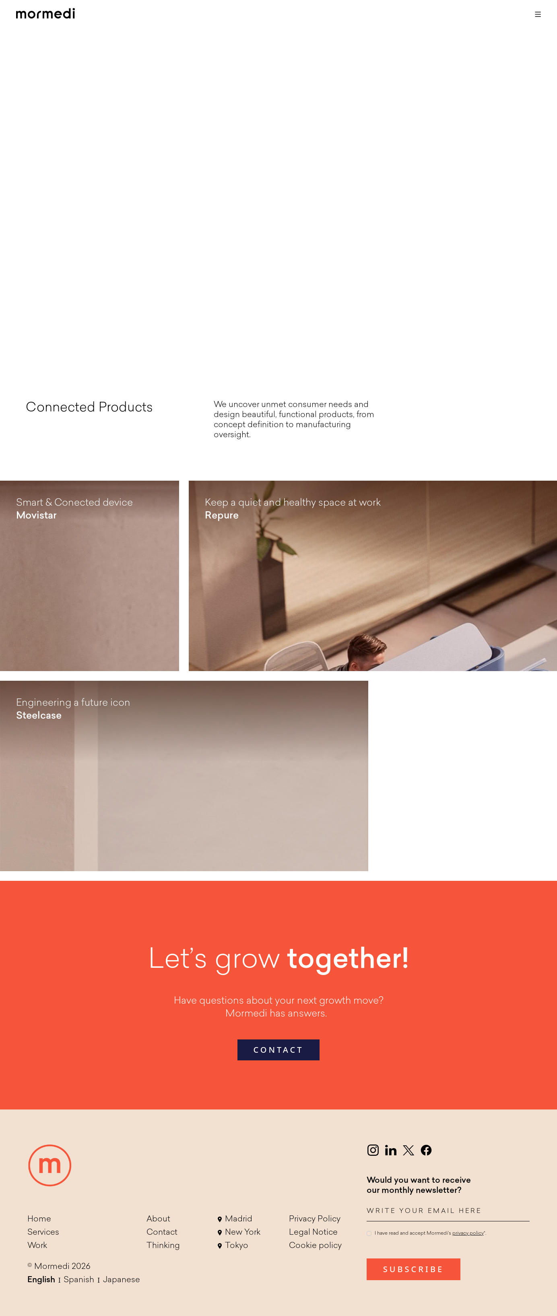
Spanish (79, 1280)
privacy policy (468, 1233)
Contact (161, 1233)
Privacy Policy (314, 1219)
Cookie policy (315, 1246)
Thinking (163, 1246)
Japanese (121, 1280)
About (158, 1219)
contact (279, 1049)
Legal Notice (313, 1233)
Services (43, 1233)
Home (39, 1219)
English (41, 1280)
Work (37, 1246)
